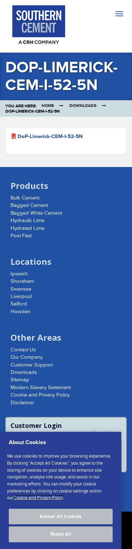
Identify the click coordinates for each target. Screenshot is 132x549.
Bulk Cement (25, 198)
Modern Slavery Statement (41, 387)
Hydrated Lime (27, 228)
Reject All (60, 540)
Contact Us (23, 349)
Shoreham (22, 281)
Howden (20, 311)
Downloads (82, 105)
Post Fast (21, 235)
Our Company (27, 357)
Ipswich (19, 273)
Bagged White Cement (36, 213)
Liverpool (21, 296)
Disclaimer (22, 402)
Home (48, 105)
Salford (19, 303)
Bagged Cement (29, 205)
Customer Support (32, 365)
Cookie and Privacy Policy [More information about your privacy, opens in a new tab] (38, 503)
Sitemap (20, 379)
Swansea (21, 289)
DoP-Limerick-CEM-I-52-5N (50, 136)
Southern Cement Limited (38, 26)
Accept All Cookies (61, 522)
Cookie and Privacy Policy (40, 395)
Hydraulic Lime (27, 220)
